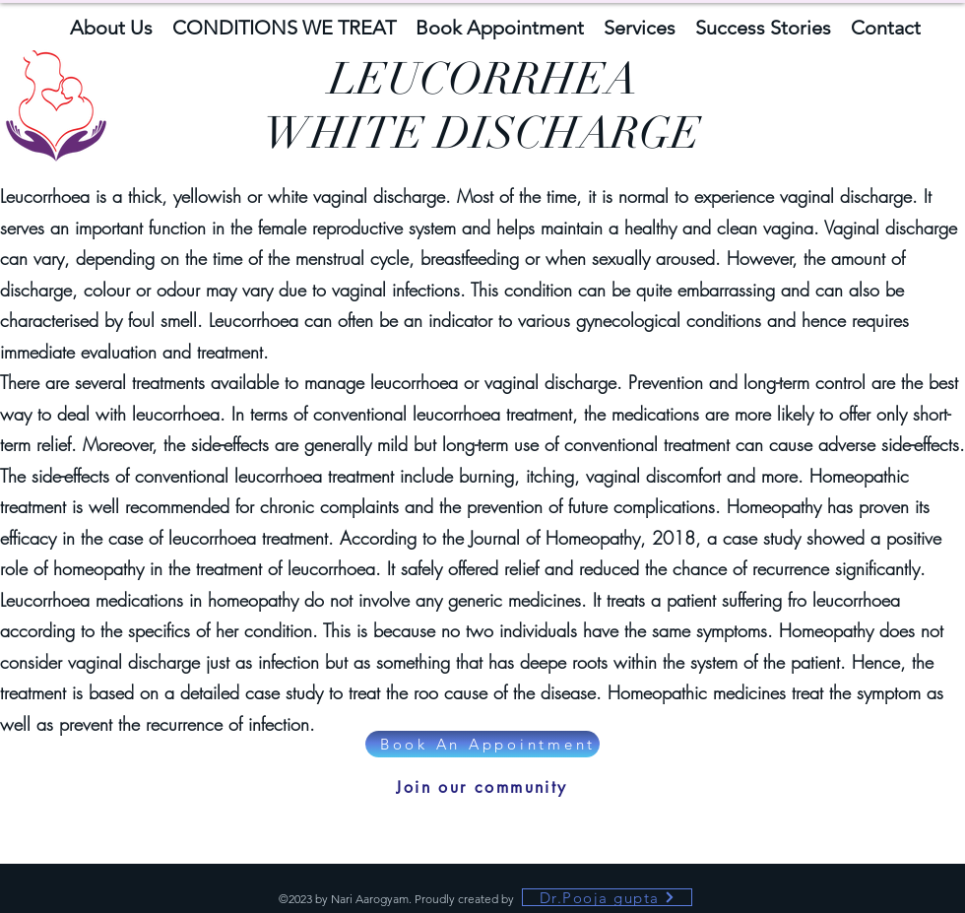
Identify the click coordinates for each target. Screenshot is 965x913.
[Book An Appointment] (482, 744)
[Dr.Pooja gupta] (607, 897)
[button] (111, 25)
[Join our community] (482, 787)
